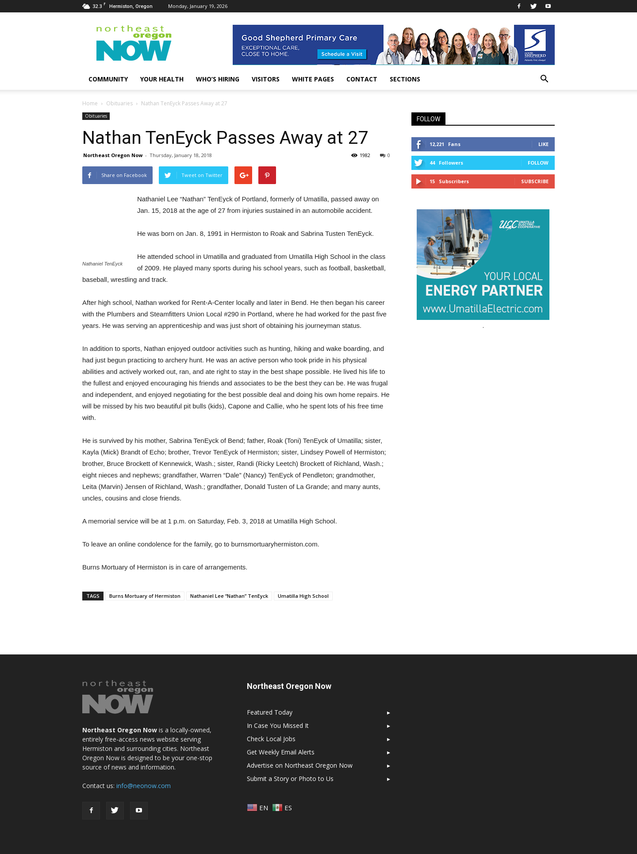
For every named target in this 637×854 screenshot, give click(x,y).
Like (543, 144)
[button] (544, 79)
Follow (538, 162)
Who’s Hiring (217, 79)
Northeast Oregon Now (112, 155)
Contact (361, 79)
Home (90, 103)
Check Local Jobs (271, 739)
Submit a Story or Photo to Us (290, 778)
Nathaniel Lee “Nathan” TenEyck (229, 595)
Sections (405, 79)
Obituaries (96, 116)
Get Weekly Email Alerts (281, 752)
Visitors (266, 79)
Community (108, 79)
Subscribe (535, 181)
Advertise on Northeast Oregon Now (300, 765)
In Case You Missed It (278, 725)
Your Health (162, 79)
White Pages (313, 79)
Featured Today (269, 712)
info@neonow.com (143, 785)
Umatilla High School (303, 595)
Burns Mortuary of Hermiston (144, 595)
